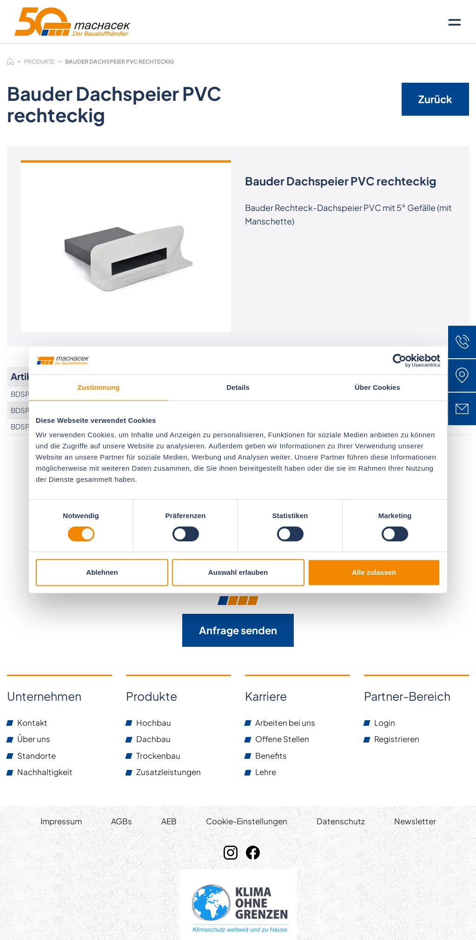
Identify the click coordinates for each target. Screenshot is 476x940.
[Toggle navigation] (455, 22)
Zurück (435, 98)
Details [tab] (238, 387)
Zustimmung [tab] (99, 387)
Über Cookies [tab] (377, 387)
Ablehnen (102, 572)
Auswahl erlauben (238, 572)
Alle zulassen (374, 572)
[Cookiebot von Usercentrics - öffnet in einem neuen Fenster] (399, 361)
